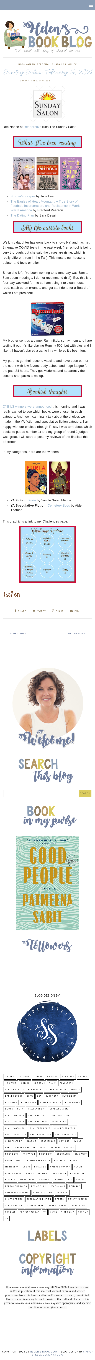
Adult (52, 1083)
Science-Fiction (43, 1193)
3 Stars (38, 1077)
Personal (43, 64)
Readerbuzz (32, 127)
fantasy (69, 1148)
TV (75, 64)
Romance (74, 1186)
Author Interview (56, 1090)
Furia (32, 500)
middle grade (13, 1173)
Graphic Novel (14, 1160)
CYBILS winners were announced (27, 406)
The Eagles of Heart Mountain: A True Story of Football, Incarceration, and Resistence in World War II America (46, 206)
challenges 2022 (40, 1128)
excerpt (55, 1148)
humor (74, 1160)
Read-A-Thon (39, 1186)
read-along (57, 1186)
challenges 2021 (15, 1128)
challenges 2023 (64, 1128)
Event (43, 1148)
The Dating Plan (22, 215)
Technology (78, 1205)
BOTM (20, 1109)
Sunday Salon (62, 64)
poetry (80, 1180)
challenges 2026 (65, 1135)
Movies (30, 1173)
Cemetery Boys (59, 505)
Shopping (62, 1193)
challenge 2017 (37, 1115)
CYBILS (77, 1141)
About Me (39, 1083)
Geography (64, 1154)
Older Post (75, 633)
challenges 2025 (40, 1135)
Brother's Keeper (23, 196)
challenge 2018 (60, 1115)
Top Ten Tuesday (29, 1212)
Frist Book (46, 1154)
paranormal (27, 1180)
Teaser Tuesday (57, 1205)
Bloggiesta (69, 1096)
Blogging (11, 1102)
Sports (59, 1199)
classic (31, 1141)
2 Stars (9, 1077)
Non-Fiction (77, 1173)
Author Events (32, 1090)
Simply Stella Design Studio (62, 1353)
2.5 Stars (24, 1077)
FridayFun (29, 1154)
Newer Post (19, 633)
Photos (59, 1180)
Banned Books (14, 1096)
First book (12, 1154)
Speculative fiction (39, 1199)
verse (53, 1212)
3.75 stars (68, 1077)
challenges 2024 (15, 1135)
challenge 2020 (37, 1122)
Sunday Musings (78, 1199)
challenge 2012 (59, 1109)
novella (10, 1180)
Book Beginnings (50, 1102)
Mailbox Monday (60, 1167)
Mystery (43, 1173)
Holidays (59, 1160)
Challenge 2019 (14, 1122)
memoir (78, 1167)
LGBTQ (26, 1167)
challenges (59, 1122)
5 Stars (25, 1083)
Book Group (72, 1102)
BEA (39, 1096)
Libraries (40, 1167)
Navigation (59, 1173)
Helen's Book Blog (44, 1351)
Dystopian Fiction (25, 1148)
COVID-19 (64, 1141)
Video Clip (67, 1212)
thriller (10, 1212)
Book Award (26, 64)
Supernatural (34, 1205)
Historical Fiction (38, 1160)
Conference (47, 1141)
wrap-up (83, 1212)
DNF (7, 1148)
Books (9, 1109)
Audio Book (12, 1090)
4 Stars (82, 1077)
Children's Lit (13, 1141)
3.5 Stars (52, 1077)
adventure (66, 1083)
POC (70, 1180)
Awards (75, 1090)
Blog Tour (52, 1096)
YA (6, 1218)
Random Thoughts (16, 1186)
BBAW (30, 1096)
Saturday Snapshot (17, 1193)
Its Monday (12, 1167)
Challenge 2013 (14, 1115)
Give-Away (81, 1154)
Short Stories (14, 1199)
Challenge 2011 (36, 1109)
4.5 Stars (10, 1083)
